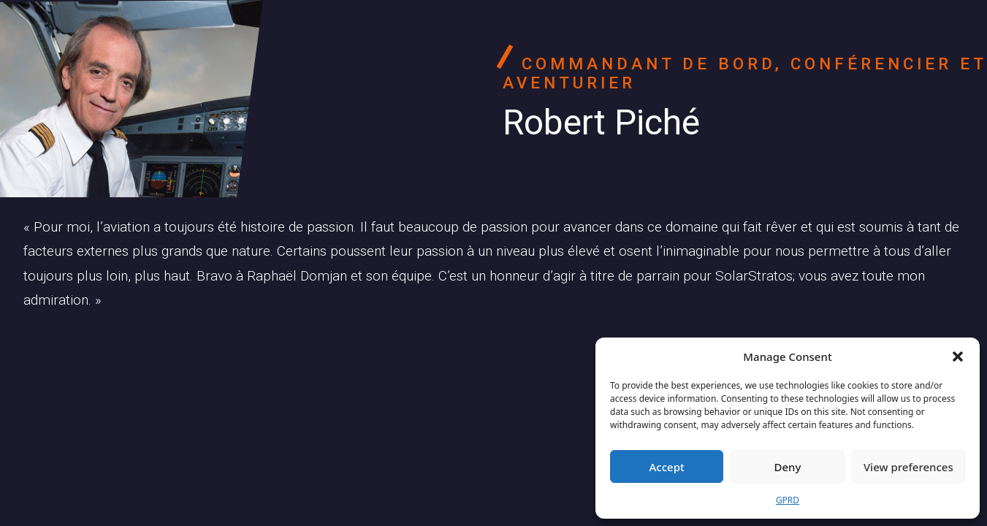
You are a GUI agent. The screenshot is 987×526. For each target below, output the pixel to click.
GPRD (787, 500)
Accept (667, 467)
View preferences (908, 467)
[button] (957, 356)
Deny (787, 467)
